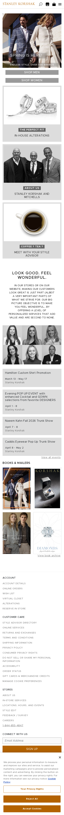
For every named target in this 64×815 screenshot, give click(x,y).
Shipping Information (17, 643)
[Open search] (40, 4)
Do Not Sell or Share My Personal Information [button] (27, 659)
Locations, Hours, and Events (23, 705)
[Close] (60, 758)
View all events (51, 457)
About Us (9, 695)
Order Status (12, 671)
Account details (14, 583)
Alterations (11, 604)
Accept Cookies (32, 809)
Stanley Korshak (19, 4)
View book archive (49, 556)
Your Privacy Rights (31, 790)
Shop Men (32, 72)
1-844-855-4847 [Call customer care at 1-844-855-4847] (13, 725)
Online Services (13, 628)
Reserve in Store (14, 609)
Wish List (9, 594)
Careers (8, 720)
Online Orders (13, 589)
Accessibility (11, 666)
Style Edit (10, 710)
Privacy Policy (13, 648)
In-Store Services (14, 700)
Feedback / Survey (15, 715)
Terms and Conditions (18, 638)
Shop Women (32, 80)
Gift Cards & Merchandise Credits (26, 676)
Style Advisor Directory (20, 623)
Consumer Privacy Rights (20, 653)
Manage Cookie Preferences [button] (22, 681)
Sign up (32, 749)
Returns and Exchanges (19, 633)
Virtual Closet (13, 599)
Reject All (32, 800)
